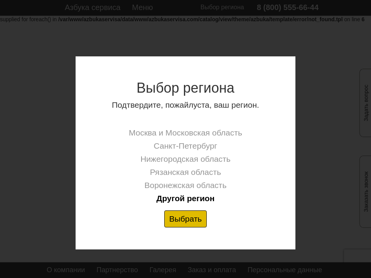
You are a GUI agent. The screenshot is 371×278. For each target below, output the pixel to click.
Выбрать (185, 218)
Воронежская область (185, 185)
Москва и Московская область (185, 132)
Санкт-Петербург (186, 145)
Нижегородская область (185, 158)
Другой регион (185, 198)
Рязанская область (185, 172)
